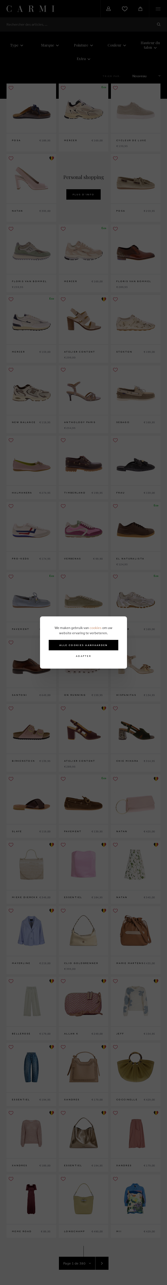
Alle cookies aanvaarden (83, 645)
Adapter (83, 656)
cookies (96, 628)
